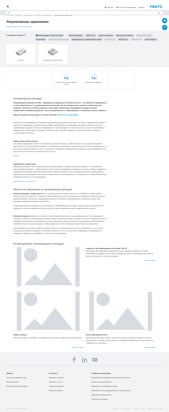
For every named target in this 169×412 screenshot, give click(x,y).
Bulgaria (141, 7)
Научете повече (150, 260)
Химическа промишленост (101, 394)
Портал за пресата (56, 390)
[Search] (84, 13)
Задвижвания (28, 18)
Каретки (16, 155)
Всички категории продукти (16, 385)
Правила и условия (139, 408)
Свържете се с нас (56, 381)
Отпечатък (115, 408)
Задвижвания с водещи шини (24, 180)
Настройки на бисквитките (155, 408)
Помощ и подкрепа (56, 385)
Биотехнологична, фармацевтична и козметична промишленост (110, 390)
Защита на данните (126, 408)
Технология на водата (99, 398)
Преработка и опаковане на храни (104, 385)
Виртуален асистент (56, 377)
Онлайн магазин (12, 381)
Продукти (18, 18)
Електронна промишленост (101, 381)
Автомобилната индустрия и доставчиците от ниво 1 (110, 377)
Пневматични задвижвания (43, 18)
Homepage (9, 18)
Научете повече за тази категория (19, 29)
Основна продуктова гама (16, 377)
